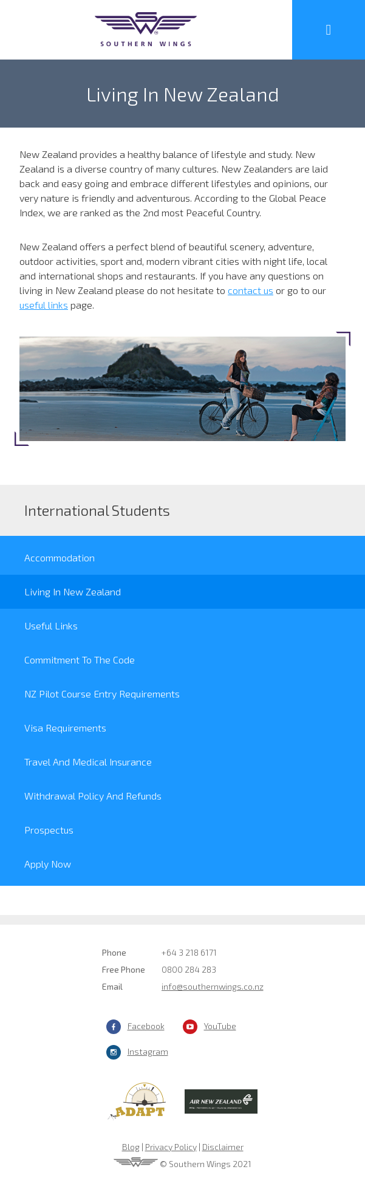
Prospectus (48, 829)
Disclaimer (223, 1147)
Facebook (146, 1026)
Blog (131, 1147)
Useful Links (51, 625)
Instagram (148, 1051)
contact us (250, 290)
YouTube (220, 1026)
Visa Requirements (65, 727)
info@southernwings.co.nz (213, 986)
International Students (97, 510)
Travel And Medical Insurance (88, 761)
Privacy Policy (171, 1147)
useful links (43, 304)
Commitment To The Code (79, 659)
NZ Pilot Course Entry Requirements (102, 693)
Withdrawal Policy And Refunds (93, 795)
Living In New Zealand (72, 591)
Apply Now (47, 863)
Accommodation (59, 557)
